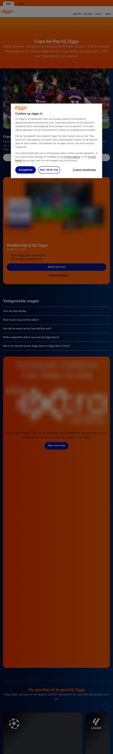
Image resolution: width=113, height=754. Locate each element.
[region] (56, 140)
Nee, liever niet (49, 169)
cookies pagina (72, 156)
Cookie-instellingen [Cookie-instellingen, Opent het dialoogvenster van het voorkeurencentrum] (84, 169)
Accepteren (25, 169)
